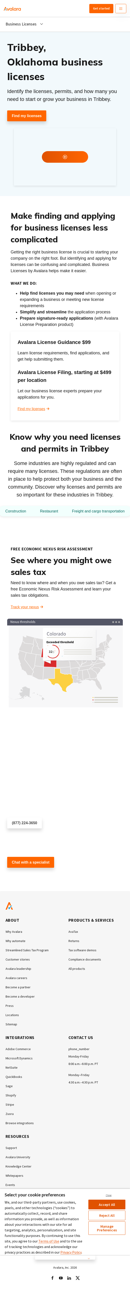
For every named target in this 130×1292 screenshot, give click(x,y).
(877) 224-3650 (24, 823)
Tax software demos (82, 950)
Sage (9, 1086)
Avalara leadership (18, 969)
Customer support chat (26, 876)
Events (10, 1185)
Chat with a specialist (31, 862)
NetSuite (12, 1067)
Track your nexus (25, 607)
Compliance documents (84, 959)
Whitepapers (14, 1175)
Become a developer (20, 996)
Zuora (10, 1114)
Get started (101, 8)
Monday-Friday (78, 1056)
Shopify (11, 1095)
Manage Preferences (107, 1228)
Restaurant (49, 511)
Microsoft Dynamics (19, 1058)
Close (109, 1195)
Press (10, 1006)
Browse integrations (20, 1123)
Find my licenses (27, 116)
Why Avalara (14, 932)
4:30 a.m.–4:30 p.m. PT (83, 1082)
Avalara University (18, 1157)
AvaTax (73, 932)
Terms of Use (48, 1241)
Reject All (107, 1215)
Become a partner (18, 987)
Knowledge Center (18, 1166)
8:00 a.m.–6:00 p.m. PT (83, 1064)
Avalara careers (16, 978)
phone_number (79, 1049)
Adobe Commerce (18, 1049)
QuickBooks (14, 1077)
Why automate (15, 941)
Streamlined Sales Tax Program (27, 950)
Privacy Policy (70, 1252)
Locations (12, 1015)
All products (76, 969)
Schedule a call (19, 837)
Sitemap (11, 1024)
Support (11, 1148)
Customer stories (18, 959)
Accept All (107, 1204)
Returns (73, 941)
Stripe (10, 1104)
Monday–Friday (79, 1075)
